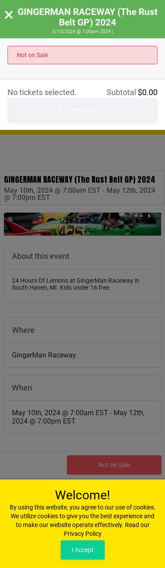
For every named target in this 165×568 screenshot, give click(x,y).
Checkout (103, 110)
